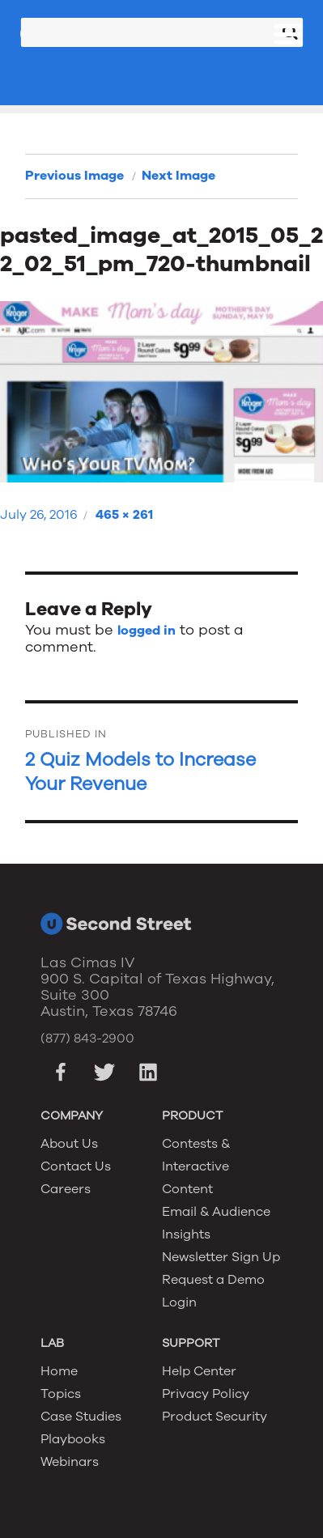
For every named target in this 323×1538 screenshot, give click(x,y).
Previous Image (74, 176)
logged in (146, 630)
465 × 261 (124, 515)
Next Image (178, 176)
